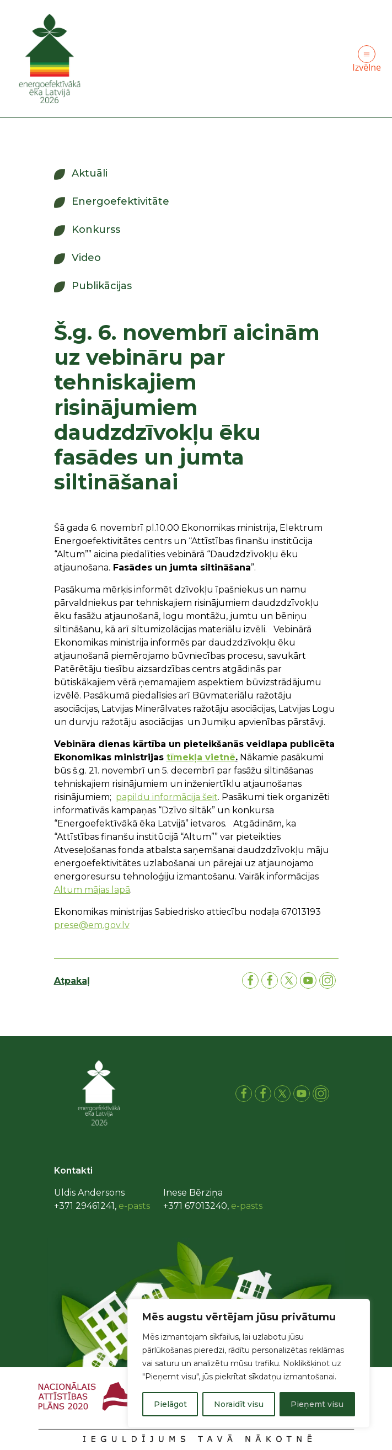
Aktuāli (90, 173)
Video (86, 258)
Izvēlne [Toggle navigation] (366, 59)
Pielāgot (170, 1404)
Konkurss (96, 229)
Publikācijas (102, 286)
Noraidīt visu (239, 1404)
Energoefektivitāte (120, 201)
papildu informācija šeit (167, 797)
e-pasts (134, 1206)
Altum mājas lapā (92, 889)
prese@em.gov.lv (92, 925)
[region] (248, 1363)
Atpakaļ (72, 980)
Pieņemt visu (317, 1404)
